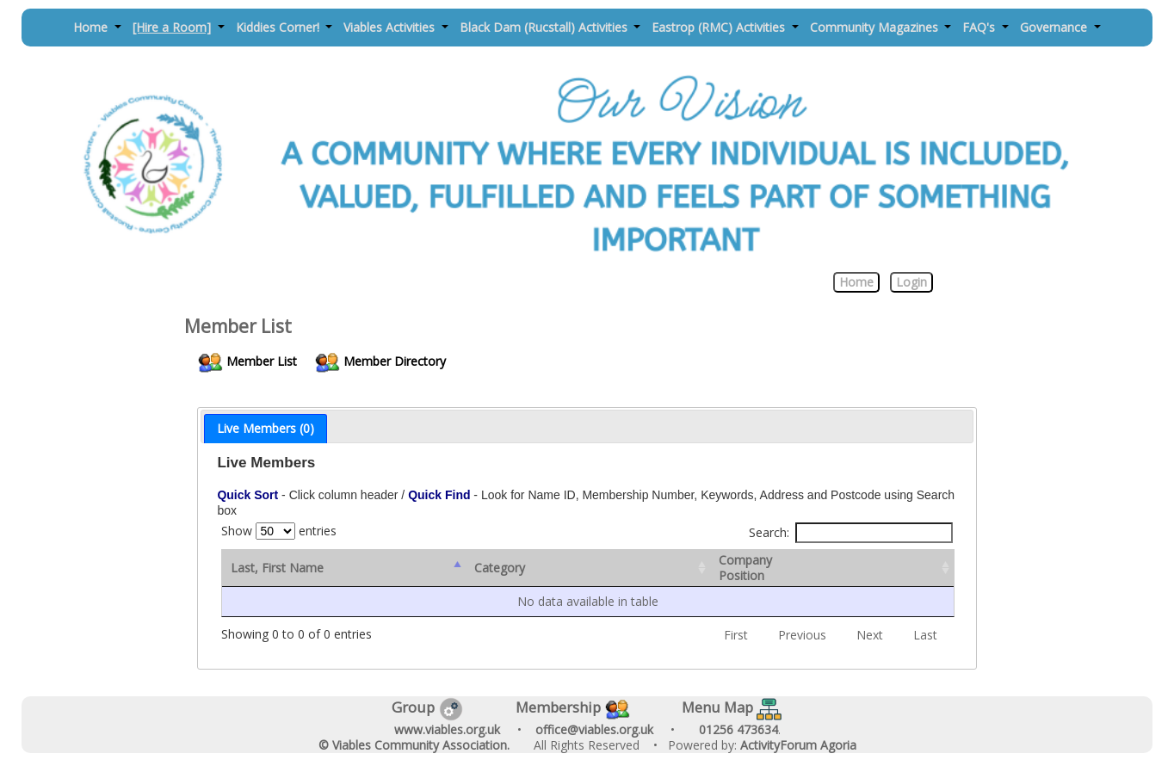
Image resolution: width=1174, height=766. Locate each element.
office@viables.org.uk (594, 729)
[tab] (265, 428)
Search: (851, 532)
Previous (802, 635)
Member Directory (381, 361)
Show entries (279, 531)
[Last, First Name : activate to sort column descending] (344, 568)
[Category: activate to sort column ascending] (589, 568)
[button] (97, 28)
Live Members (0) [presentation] (265, 428)
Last (925, 635)
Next (869, 635)
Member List (248, 361)
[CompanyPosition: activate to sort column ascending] (833, 568)
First (736, 635)
